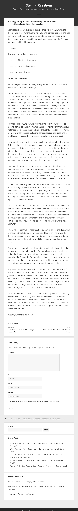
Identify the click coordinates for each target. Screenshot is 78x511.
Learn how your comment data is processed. (49, 419)
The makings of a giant (26, 494)
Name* (10, 375)
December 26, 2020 (22, 24)
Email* (10, 384)
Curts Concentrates (14, 482)
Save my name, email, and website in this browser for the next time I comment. (35, 401)
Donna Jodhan (37, 24)
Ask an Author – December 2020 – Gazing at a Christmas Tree (21, 331)
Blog (16, 323)
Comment (11, 352)
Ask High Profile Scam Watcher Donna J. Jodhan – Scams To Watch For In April (38, 466)
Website (10, 392)
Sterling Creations (39, 5)
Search (10, 426)
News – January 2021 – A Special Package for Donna (56, 331)
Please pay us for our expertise (35, 482)
